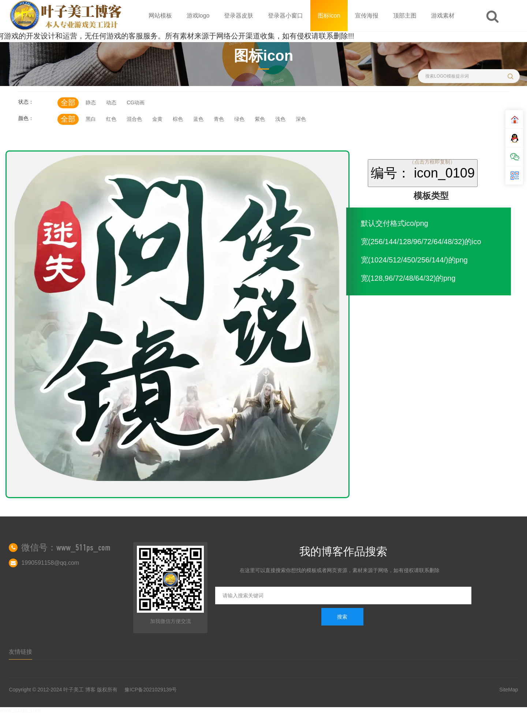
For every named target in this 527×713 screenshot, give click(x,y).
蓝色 (198, 119)
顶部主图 (404, 15)
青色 (219, 119)
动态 (111, 102)
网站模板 (160, 15)
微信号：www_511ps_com (66, 547)
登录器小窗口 (285, 15)
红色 (111, 119)
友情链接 (20, 652)
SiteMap (508, 690)
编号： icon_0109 (423, 172)
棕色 (178, 119)
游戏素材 (443, 15)
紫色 (260, 119)
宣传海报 (366, 15)
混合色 (134, 119)
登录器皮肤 (238, 15)
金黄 (157, 119)
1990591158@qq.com (50, 563)
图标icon (329, 15)
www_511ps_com (20, 710)
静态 (91, 102)
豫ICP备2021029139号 (150, 690)
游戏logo (198, 15)
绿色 (239, 119)
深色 (301, 119)
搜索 (342, 617)
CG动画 (136, 102)
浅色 (280, 119)
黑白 (91, 119)
